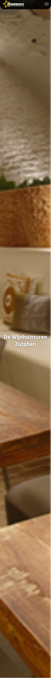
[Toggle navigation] (47, 4)
